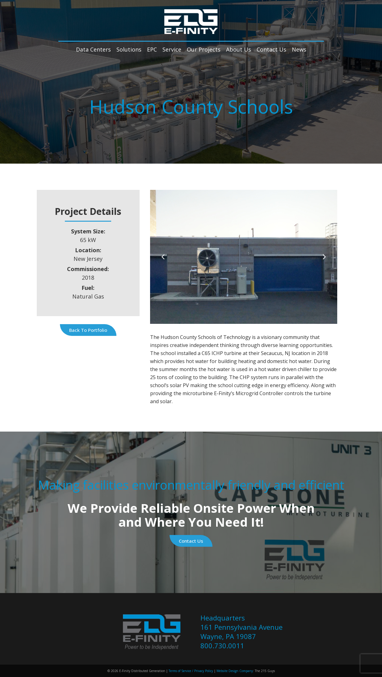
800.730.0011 (222, 645)
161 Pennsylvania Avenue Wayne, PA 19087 (241, 631)
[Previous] (163, 257)
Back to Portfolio (88, 330)
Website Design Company (234, 671)
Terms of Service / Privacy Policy (190, 671)
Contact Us (191, 541)
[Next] (324, 257)
